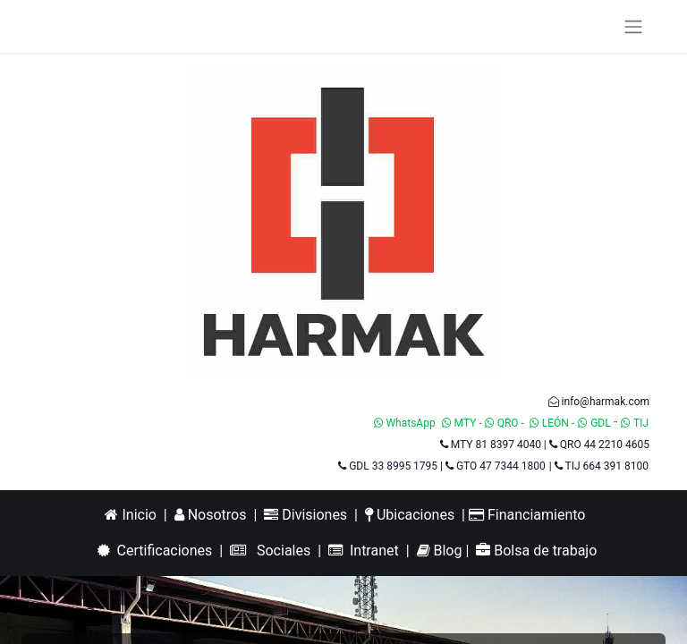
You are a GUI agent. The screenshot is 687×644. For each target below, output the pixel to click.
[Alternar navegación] (633, 26)
